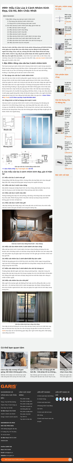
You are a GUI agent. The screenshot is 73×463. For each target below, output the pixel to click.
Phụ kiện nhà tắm (25, 414)
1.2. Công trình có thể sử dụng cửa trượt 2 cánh (24, 23)
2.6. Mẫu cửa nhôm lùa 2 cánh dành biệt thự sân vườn (23, 38)
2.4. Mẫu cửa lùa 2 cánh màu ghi (17, 34)
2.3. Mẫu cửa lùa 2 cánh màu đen (17, 32)
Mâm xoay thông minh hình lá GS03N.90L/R (69, 60)
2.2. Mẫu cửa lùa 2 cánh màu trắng (17, 30)
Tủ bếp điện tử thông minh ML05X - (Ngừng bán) (67, 128)
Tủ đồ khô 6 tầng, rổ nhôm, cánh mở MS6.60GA (68, 86)
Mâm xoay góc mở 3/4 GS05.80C (68, 28)
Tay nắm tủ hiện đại (26, 419)
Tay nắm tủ (23, 416)
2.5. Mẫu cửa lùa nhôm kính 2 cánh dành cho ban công (24, 36)
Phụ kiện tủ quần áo (26, 406)
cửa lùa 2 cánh (40, 58)
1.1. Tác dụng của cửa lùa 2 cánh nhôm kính (20, 21)
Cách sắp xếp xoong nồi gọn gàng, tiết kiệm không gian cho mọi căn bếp (13, 371)
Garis (3, 330)
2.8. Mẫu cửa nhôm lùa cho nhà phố (18, 42)
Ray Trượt (6, 97)
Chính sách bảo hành (43, 402)
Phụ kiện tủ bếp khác (26, 411)
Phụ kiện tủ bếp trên (26, 401)
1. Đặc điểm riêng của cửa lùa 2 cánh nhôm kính (20, 19)
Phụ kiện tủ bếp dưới (26, 403)
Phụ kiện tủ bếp (24, 398)
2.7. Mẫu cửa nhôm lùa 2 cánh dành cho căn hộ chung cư (24, 40)
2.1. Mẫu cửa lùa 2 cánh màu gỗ (16, 27)
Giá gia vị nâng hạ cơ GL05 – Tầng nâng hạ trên (68, 145)
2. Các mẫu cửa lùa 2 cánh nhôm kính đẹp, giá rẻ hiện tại (23, 25)
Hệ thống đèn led (25, 409)
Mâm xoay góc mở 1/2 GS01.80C (68, 16)
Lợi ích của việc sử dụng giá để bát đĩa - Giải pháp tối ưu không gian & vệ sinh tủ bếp (42, 371)
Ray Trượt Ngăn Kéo (22, 168)
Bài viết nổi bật (62, 175)
